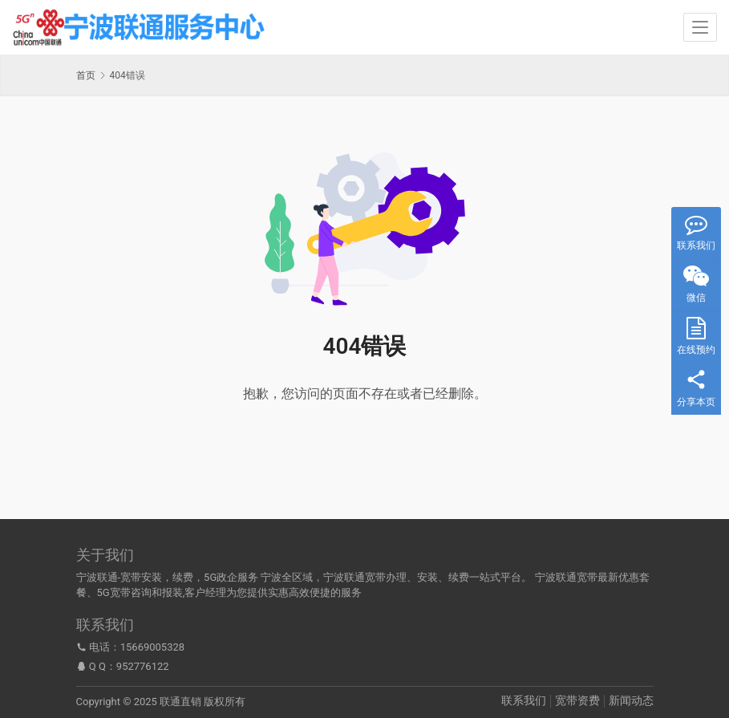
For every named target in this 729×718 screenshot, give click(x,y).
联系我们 (523, 700)
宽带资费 (577, 700)
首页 (85, 75)
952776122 (142, 666)
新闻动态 (631, 700)
